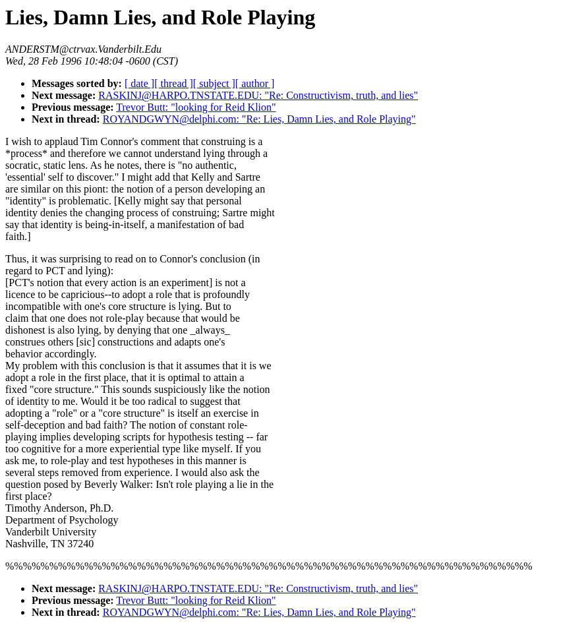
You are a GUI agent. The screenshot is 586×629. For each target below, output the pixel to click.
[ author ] (255, 83)
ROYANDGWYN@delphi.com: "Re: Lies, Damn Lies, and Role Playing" (259, 119)
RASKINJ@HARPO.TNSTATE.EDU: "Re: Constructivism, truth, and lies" (258, 95)
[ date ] (139, 83)
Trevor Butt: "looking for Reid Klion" (196, 107)
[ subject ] (214, 83)
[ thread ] (173, 83)
